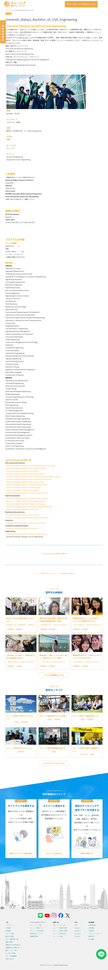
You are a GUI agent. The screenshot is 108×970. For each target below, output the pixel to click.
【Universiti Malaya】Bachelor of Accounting (22, 515)
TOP (6, 10)
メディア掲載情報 (11, 956)
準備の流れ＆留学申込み (13, 945)
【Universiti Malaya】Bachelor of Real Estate (22, 509)
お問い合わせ (9, 959)
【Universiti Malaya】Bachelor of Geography (21, 490)
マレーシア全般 (58, 936)
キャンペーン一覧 (35, 925)
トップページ (9, 925)
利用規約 (91, 931)
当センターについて (59, 925)
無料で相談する (87, 853)
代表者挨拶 (92, 925)
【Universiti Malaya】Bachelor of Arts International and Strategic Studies (32, 476)
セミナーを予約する (54, 853)
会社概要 (91, 928)
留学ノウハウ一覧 (11, 950)
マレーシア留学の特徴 (60, 928)
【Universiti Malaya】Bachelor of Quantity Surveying (25, 504)
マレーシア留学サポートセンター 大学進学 (50, 573)
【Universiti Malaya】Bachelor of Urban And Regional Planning (28, 506)
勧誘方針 (91, 936)
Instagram (78, 931)
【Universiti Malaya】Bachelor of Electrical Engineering (26, 534)
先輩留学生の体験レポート (13, 948)
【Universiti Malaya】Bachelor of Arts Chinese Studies (25, 468)
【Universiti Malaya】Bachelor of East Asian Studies (24, 482)
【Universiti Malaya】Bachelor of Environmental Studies (26, 484)
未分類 (11, 10)
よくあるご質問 (10, 953)
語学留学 (8, 931)
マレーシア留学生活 (59, 934)
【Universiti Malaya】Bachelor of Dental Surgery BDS (25, 523)
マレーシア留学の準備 (60, 931)
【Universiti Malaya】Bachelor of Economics (21, 528)
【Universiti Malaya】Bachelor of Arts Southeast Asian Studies (28, 479)
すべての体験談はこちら (54, 675)
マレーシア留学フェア (37, 928)
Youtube (77, 928)
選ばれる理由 (9, 936)
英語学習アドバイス (36, 934)
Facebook (78, 934)
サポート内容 (9, 934)
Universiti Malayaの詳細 (50, 553)
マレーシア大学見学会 (37, 931)
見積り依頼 (8, 942)
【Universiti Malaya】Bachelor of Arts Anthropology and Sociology (30, 465)
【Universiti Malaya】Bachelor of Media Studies (23, 487)
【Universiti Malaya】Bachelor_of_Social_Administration (26, 493)
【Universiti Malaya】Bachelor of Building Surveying (25, 501)
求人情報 (91, 939)
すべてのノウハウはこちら (54, 763)
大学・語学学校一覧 (11, 939)
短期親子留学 (34, 936)
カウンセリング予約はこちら (81, 4)
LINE (76, 925)
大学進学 (8, 928)
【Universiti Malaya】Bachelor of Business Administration (26, 517)
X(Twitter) (77, 936)
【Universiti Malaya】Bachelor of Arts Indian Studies (24, 474)
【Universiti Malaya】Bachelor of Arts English (22, 471)
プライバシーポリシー (96, 934)
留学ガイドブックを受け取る (21, 853)
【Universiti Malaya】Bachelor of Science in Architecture (26, 498)
